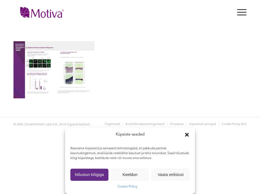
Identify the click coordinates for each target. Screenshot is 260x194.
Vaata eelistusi (170, 174)
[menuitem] (239, 12)
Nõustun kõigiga (89, 174)
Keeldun (129, 174)
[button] (187, 134)
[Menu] (239, 12)
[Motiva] (42, 12)
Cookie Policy (127, 186)
